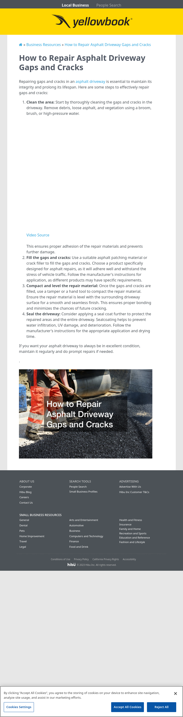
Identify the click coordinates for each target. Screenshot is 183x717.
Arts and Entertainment (83, 520)
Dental (23, 525)
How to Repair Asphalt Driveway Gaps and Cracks (108, 44)
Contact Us (26, 502)
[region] (91, 701)
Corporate (25, 486)
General (24, 520)
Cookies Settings (18, 707)
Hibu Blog (25, 492)
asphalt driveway (90, 81)
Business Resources (43, 44)
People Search (108, 5)
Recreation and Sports (132, 533)
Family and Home (130, 529)
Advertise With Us (130, 486)
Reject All (162, 707)
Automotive (76, 525)
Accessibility (129, 559)
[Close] (175, 693)
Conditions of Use (60, 559)
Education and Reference (134, 537)
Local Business (75, 5)
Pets (22, 530)
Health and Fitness (130, 520)
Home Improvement (31, 536)
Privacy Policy (81, 559)
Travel (23, 541)
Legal (22, 546)
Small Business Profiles (83, 491)
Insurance (125, 524)
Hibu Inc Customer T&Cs (134, 492)
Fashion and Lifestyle (132, 542)
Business (74, 530)
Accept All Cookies (127, 707)
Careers (24, 497)
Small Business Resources (40, 515)
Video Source (37, 235)
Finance (74, 541)
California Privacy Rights (105, 559)
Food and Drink (78, 546)
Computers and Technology (86, 536)
